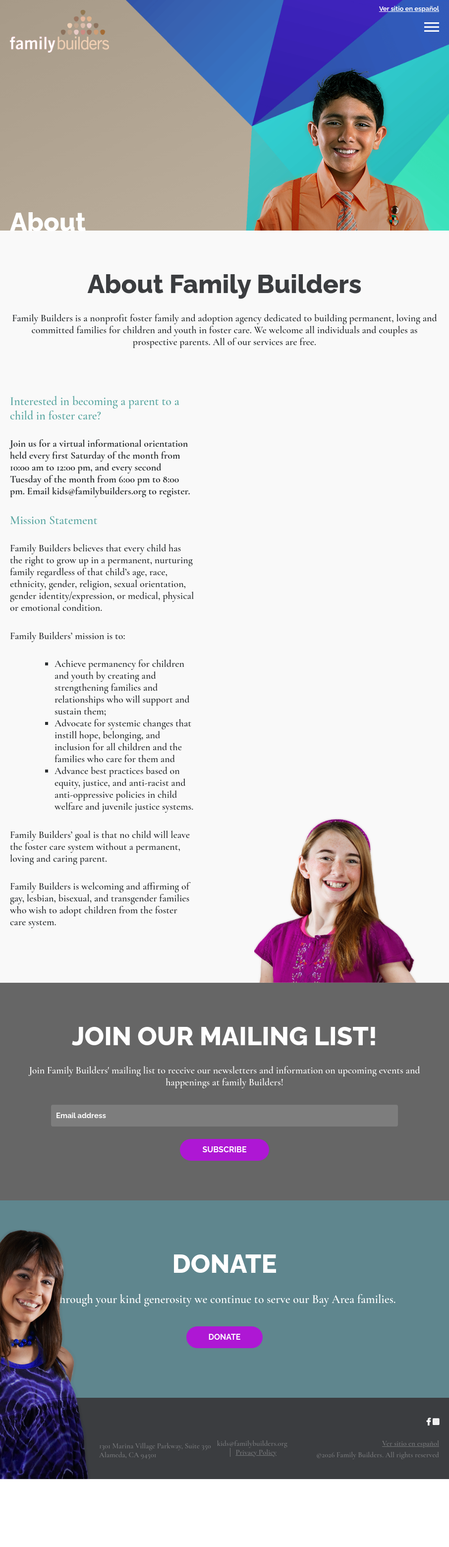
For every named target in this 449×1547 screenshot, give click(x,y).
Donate (225, 1337)
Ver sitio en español (409, 8)
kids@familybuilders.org (252, 1443)
